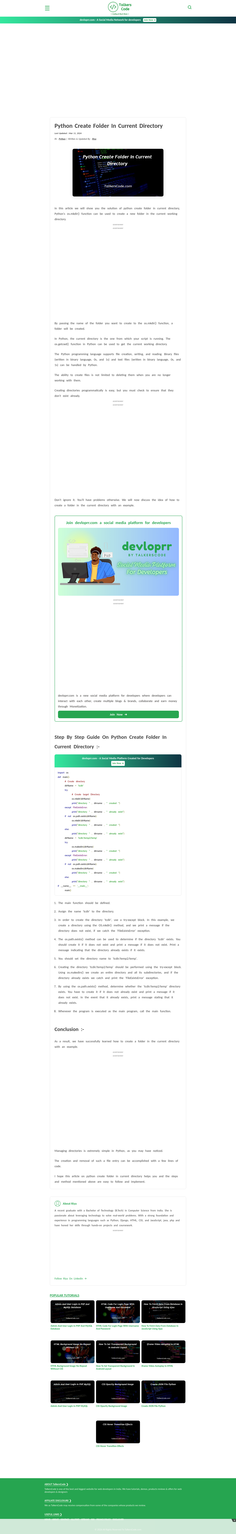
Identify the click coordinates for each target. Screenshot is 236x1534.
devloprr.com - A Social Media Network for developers (118, 20)
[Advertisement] (118, 46)
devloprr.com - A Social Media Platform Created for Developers (118, 761)
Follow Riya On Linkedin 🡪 (71, 1278)
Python (62, 139)
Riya (94, 139)
